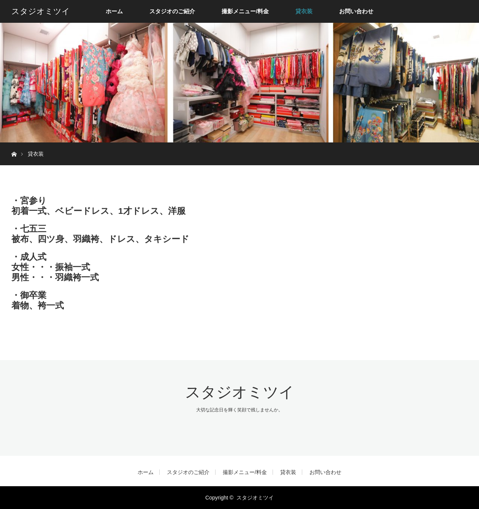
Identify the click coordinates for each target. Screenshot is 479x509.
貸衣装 (303, 11)
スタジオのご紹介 (172, 11)
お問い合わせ (356, 11)
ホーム (114, 11)
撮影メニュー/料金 (245, 11)
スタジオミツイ (40, 11)
